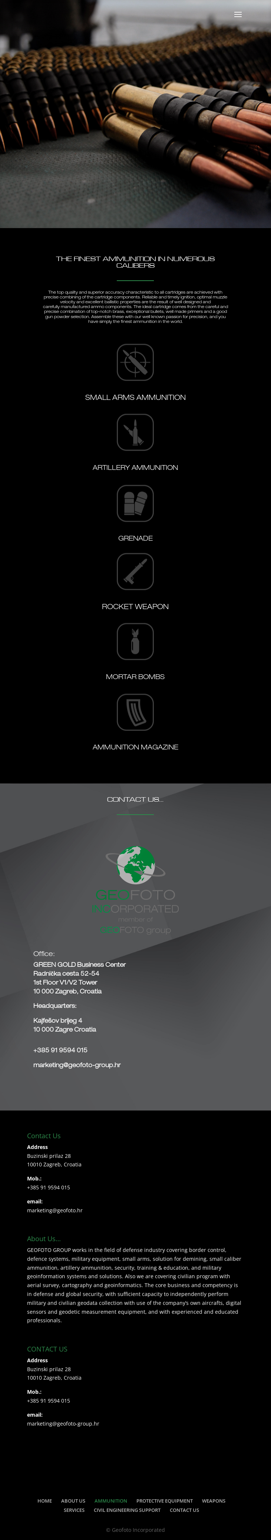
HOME (44, 1500)
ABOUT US (73, 1500)
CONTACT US (184, 1510)
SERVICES (74, 1510)
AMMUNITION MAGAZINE (135, 748)
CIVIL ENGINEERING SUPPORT (127, 1510)
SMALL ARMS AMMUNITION (135, 398)
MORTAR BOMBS (135, 677)
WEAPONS (213, 1500)
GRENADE (135, 539)
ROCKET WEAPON (135, 607)
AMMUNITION (111, 1500)
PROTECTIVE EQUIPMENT (164, 1500)
